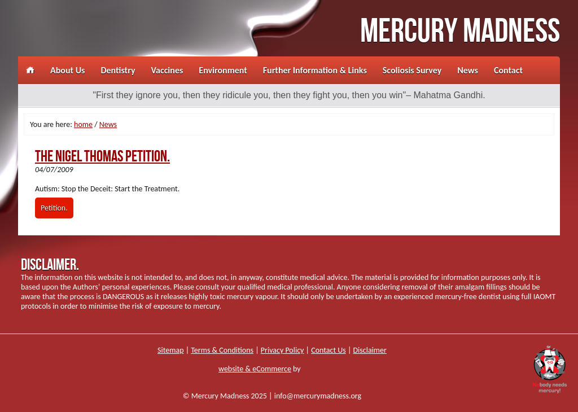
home (83, 124)
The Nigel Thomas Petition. (102, 156)
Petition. (54, 208)
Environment (223, 70)
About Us (67, 70)
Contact (508, 70)
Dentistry (117, 70)
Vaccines (167, 70)
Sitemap (170, 350)
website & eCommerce (254, 369)
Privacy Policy (282, 350)
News (467, 70)
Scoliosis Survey (412, 70)
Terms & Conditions (222, 350)
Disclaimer (370, 350)
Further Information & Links (315, 70)
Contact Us (328, 350)
